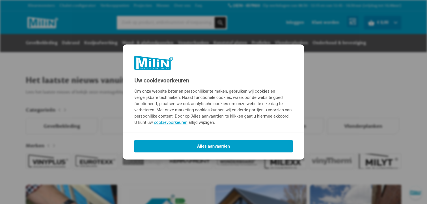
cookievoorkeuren (170, 122)
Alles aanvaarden (213, 146)
